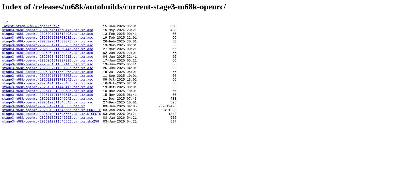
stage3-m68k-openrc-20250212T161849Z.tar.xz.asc (47, 36)
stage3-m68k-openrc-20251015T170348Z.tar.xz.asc (47, 96)
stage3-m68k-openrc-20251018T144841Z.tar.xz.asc (47, 100)
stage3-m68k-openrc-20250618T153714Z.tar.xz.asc (47, 73)
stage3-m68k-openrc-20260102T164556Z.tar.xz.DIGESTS (51, 132)
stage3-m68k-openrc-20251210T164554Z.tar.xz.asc (47, 114)
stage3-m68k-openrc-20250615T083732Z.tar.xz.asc (47, 68)
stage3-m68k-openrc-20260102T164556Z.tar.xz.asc (47, 137)
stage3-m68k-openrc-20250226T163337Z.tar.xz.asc (47, 45)
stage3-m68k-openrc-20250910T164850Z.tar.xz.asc (47, 87)
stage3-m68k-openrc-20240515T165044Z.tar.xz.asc (47, 32)
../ (5, 23)
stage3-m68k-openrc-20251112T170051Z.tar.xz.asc (47, 110)
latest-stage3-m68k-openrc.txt (30, 27)
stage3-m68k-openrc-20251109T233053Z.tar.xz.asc (47, 105)
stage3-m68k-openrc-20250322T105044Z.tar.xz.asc (47, 55)
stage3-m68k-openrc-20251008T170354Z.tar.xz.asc (47, 91)
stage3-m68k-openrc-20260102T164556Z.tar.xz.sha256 (50, 142)
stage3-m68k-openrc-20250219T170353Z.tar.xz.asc (47, 41)
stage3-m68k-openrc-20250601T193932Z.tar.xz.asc (47, 59)
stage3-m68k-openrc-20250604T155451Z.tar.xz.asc (47, 64)
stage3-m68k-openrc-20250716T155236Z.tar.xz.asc (47, 82)
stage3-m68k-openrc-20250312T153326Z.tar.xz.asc (47, 50)
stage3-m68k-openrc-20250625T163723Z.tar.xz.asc (47, 77)
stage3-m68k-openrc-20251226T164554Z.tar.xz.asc (47, 119)
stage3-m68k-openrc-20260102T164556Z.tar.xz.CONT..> (51, 128)
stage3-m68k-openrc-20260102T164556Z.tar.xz (43, 123)
